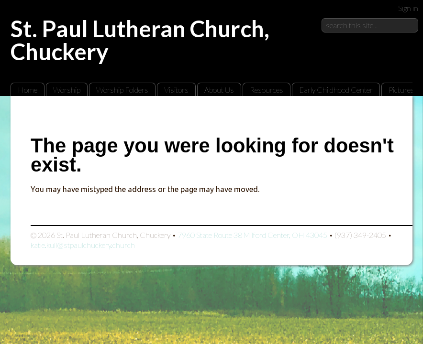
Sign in (408, 7)
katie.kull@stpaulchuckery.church (83, 244)
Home (27, 89)
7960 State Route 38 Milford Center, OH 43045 (252, 234)
